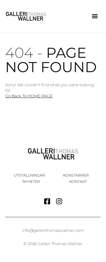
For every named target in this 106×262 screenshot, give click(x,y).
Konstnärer (76, 175)
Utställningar (29, 175)
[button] (94, 16)
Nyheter (31, 181)
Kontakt (78, 181)
